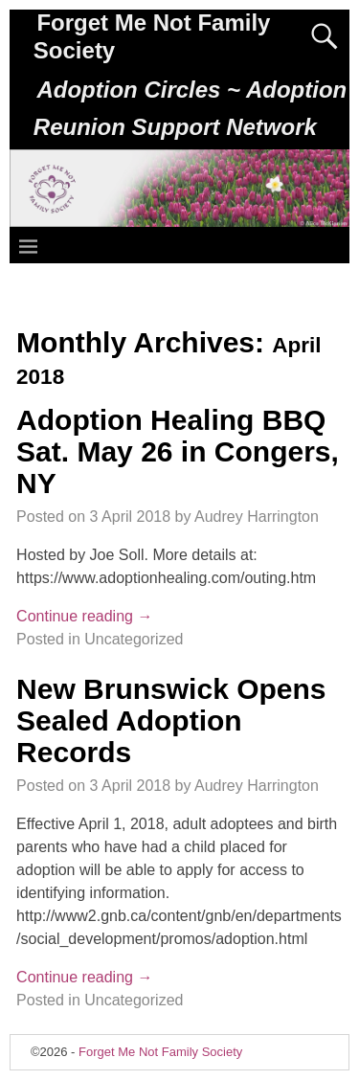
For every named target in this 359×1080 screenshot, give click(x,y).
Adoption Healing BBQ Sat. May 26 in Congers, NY (177, 451)
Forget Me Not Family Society (160, 1052)
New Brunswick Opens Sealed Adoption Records (170, 720)
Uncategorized (133, 639)
